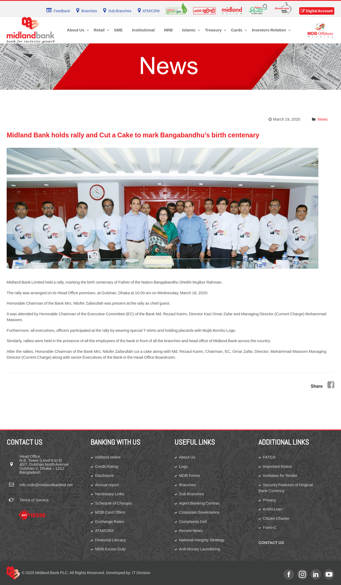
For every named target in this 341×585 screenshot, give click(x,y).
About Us (187, 457)
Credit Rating (106, 466)
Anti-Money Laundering (199, 549)
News (323, 119)
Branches (187, 484)
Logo (183, 466)
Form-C (270, 527)
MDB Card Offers (110, 512)
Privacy (269, 500)
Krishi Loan (273, 509)
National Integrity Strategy (202, 540)
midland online (108, 457)
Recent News (190, 530)
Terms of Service (34, 500)
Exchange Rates (109, 521)
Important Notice (277, 466)
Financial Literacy (110, 540)
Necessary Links (109, 494)
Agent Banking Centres (199, 503)
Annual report (107, 484)
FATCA (269, 457)
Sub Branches (191, 494)
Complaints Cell (193, 521)
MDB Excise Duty (110, 549)
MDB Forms (189, 475)
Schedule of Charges (113, 503)
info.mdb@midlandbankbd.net (46, 485)
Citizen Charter (276, 518)
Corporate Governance (199, 512)
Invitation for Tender (280, 475)
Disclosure (104, 475)
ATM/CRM (104, 530)
